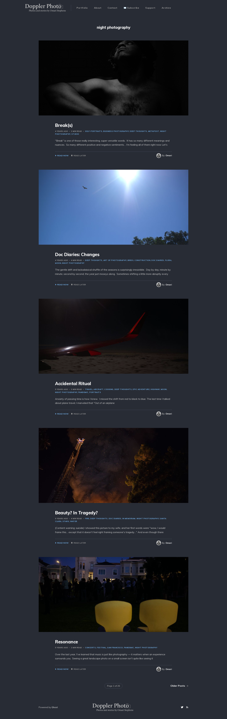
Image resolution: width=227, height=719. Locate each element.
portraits (95, 392)
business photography (116, 131)
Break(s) (64, 125)
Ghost (55, 707)
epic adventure (141, 389)
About (97, 7)
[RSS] (187, 707)
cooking (108, 389)
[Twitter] (182, 707)
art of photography (114, 260)
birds (131, 260)
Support (150, 7)
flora (168, 260)
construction (142, 260)
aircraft (98, 389)
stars (66, 521)
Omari (169, 155)
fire (87, 518)
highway (155, 389)
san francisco (115, 648)
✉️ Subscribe (131, 7)
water (73, 521)
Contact (112, 7)
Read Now (63, 156)
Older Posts (179, 685)
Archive (166, 7)
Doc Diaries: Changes (77, 254)
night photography (73, 263)
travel (88, 389)
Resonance (66, 641)
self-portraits (93, 131)
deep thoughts (138, 131)
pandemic (83, 392)
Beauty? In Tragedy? (76, 512)
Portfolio (82, 7)
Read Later (80, 156)
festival (101, 648)
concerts (90, 648)
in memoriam (128, 518)
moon (164, 389)
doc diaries (157, 260)
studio (75, 134)
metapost (153, 131)
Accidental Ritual (73, 383)
